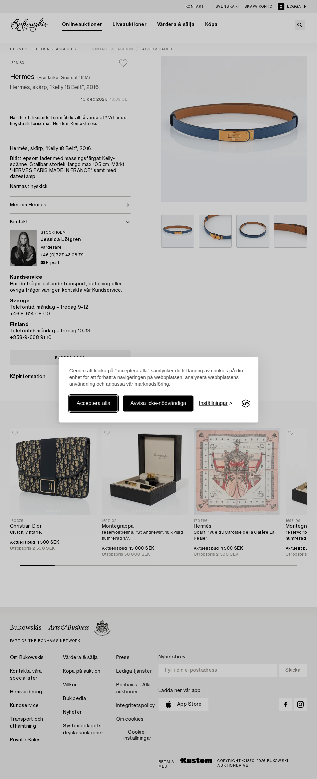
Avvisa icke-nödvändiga (158, 403)
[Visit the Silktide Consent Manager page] (246, 404)
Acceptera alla (93, 403)
